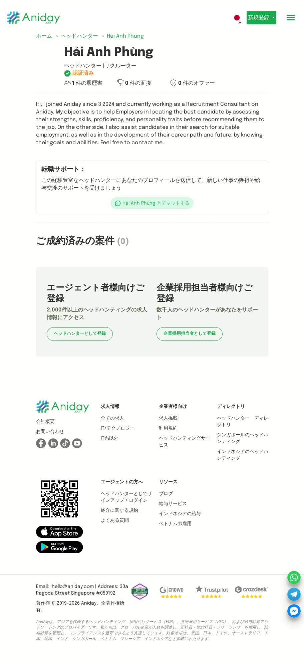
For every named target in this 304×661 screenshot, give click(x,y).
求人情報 (110, 406)
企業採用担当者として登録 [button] (190, 334)
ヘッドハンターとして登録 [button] (80, 334)
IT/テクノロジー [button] (117, 428)
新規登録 (256, 18)
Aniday (88, 603)
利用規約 (168, 428)
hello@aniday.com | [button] (74, 586)
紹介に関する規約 (119, 510)
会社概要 (45, 421)
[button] (152, 203)
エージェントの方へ (122, 482)
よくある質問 (115, 520)
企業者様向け (173, 406)
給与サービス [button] (173, 503)
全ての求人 (112, 418)
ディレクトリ (231, 406)
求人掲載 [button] (168, 418)
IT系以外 (109, 438)
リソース (168, 482)
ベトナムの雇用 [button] (175, 523)
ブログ (166, 493)
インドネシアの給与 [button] (180, 513)
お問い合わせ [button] (50, 431)
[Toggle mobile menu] (290, 17)
